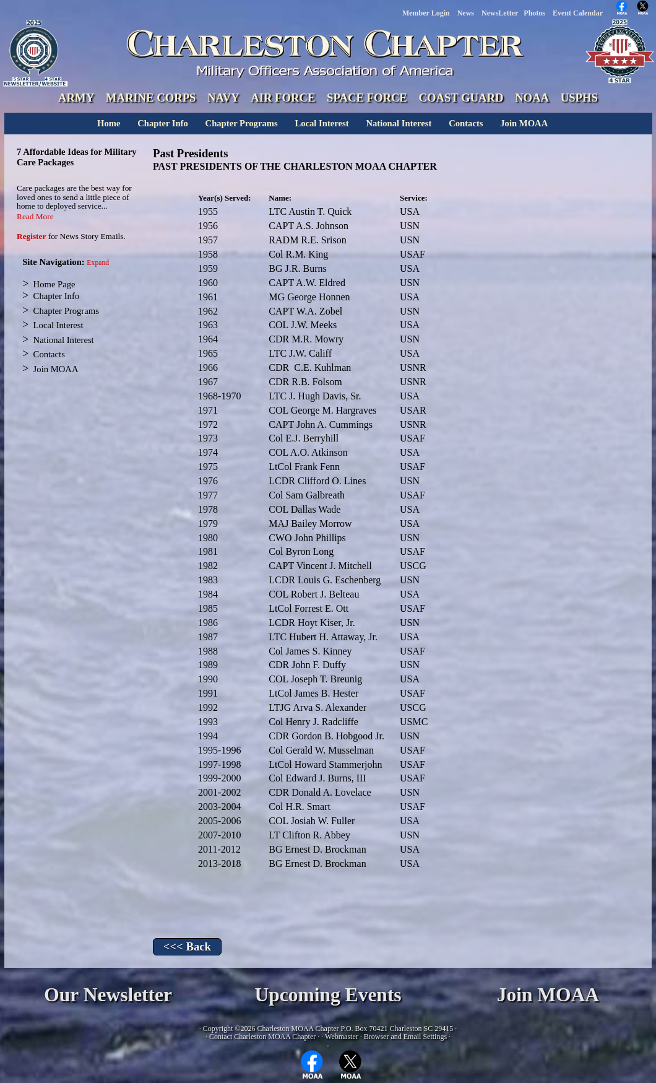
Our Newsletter (108, 995)
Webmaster (341, 1036)
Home (108, 123)
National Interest (398, 123)
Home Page (54, 284)
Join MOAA (524, 123)
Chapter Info (162, 123)
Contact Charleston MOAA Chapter (262, 1036)
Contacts (466, 123)
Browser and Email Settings (405, 1036)
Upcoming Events (327, 995)
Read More (35, 216)
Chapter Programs (241, 123)
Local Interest (321, 123)
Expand (98, 263)
